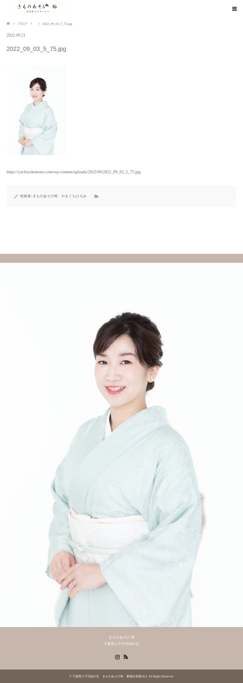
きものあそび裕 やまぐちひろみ (59, 196)
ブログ (22, 23)
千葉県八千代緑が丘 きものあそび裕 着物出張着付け (109, 676)
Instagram (117, 656)
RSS (125, 656)
